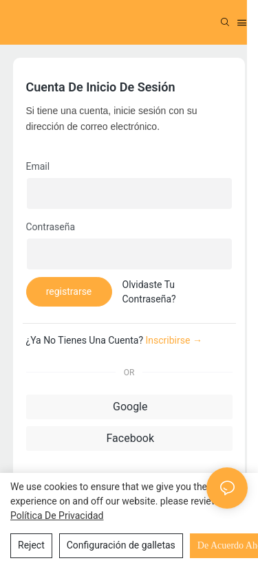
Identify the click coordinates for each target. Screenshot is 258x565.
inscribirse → (174, 340)
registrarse (69, 291)
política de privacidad (57, 515)
